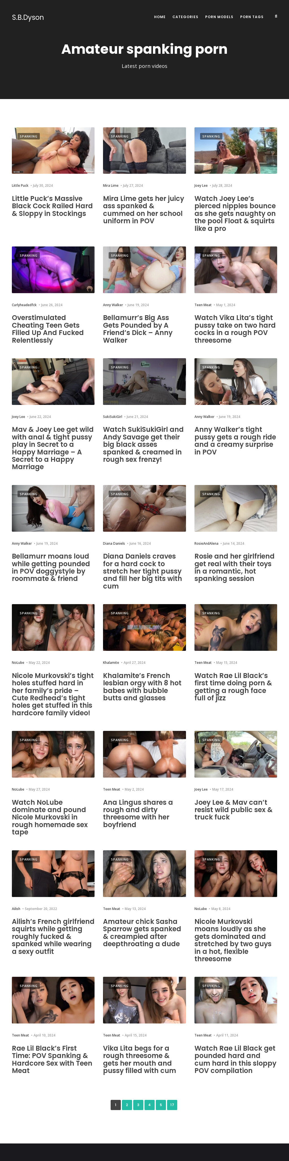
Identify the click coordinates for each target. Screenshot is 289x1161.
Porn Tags (252, 16)
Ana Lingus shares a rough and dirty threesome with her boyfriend (138, 813)
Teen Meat (203, 304)
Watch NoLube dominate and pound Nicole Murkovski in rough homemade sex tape (50, 817)
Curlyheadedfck (24, 304)
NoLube (18, 662)
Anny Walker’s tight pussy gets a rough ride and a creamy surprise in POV (235, 440)
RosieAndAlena (206, 543)
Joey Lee (201, 185)
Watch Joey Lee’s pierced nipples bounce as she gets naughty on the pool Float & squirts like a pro (235, 213)
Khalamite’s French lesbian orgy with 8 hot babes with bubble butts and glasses (142, 687)
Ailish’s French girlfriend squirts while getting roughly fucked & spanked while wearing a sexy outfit (53, 936)
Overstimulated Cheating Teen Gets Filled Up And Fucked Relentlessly (48, 329)
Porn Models (219, 16)
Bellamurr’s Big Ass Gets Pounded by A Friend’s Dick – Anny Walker (138, 329)
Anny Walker (113, 304)
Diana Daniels (114, 543)
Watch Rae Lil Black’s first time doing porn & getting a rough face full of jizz (233, 687)
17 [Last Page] (172, 1104)
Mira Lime (111, 185)
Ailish (16, 908)
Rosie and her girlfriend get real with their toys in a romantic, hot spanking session (234, 567)
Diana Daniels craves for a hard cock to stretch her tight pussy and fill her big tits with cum (142, 571)
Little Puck (20, 185)
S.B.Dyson (28, 17)
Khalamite (111, 662)
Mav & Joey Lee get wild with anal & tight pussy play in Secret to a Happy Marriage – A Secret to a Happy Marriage (53, 448)
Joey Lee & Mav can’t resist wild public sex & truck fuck (233, 810)
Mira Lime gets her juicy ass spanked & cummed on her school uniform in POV (143, 210)
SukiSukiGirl (112, 416)
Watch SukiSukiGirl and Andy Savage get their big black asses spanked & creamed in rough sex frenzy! (143, 444)
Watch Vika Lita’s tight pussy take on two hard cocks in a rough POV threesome (235, 329)
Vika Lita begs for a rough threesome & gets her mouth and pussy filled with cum (139, 1059)
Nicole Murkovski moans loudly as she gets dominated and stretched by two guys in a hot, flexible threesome (233, 940)
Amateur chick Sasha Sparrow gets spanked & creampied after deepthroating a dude (142, 932)
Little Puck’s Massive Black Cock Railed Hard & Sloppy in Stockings (52, 206)
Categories (185, 16)
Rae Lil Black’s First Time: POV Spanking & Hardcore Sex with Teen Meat (52, 1059)
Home (160, 16)
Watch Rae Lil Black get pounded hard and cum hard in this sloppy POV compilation (235, 1059)
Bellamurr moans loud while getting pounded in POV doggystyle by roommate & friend (51, 567)
